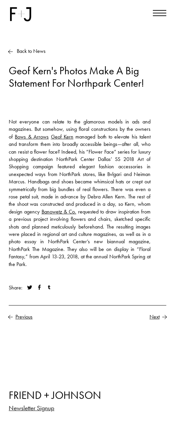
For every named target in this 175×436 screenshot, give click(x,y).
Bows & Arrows (32, 136)
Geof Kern (62, 136)
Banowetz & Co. (59, 211)
